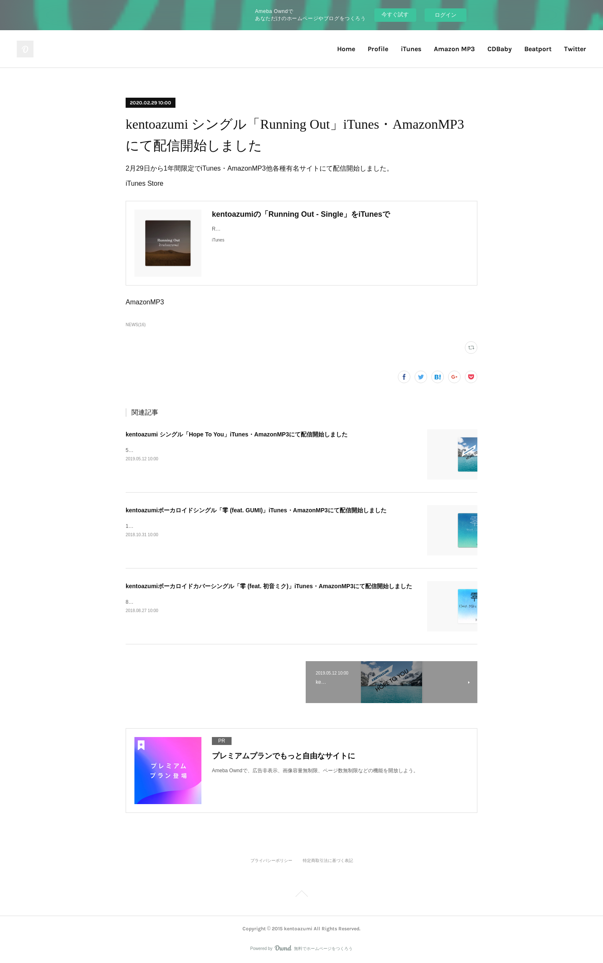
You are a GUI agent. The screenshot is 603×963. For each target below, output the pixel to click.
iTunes (411, 49)
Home (346, 49)
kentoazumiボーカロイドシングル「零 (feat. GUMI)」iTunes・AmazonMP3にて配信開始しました (256, 510)
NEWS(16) (136, 324)
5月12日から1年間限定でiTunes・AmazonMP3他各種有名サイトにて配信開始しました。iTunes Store (240, 450)
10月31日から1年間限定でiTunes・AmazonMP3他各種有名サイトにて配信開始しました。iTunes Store (241, 526)
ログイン (445, 15)
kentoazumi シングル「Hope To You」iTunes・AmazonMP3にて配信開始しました (237, 434)
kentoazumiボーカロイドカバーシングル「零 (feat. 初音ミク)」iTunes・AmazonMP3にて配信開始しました (269, 586)
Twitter (575, 49)
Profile (378, 49)
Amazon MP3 (454, 49)
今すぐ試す (395, 14)
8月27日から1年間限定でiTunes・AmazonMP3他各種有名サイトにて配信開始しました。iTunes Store (240, 602)
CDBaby (499, 49)
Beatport (537, 49)
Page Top (301, 895)
